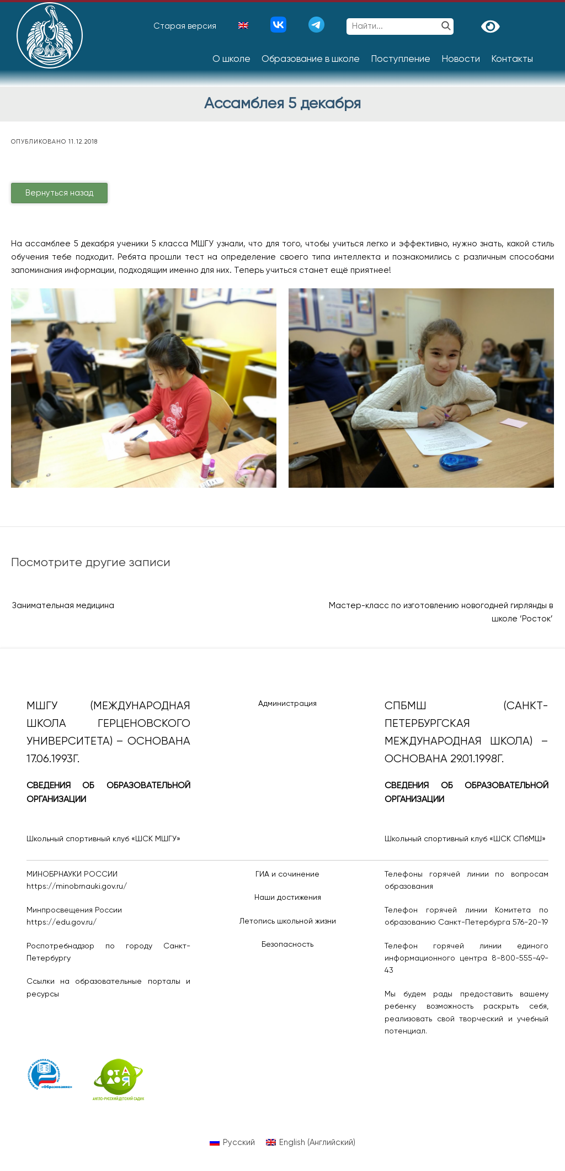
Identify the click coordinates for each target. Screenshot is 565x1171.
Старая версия (184, 26)
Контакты (512, 59)
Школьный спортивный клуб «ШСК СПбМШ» (465, 839)
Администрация (287, 704)
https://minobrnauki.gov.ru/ (76, 886)
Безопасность (287, 944)
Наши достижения (287, 897)
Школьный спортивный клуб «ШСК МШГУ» (103, 839)
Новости (460, 59)
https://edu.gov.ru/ (61, 922)
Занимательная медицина (63, 606)
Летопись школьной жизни (287, 921)
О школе (231, 59)
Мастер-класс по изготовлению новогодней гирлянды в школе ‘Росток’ (441, 612)
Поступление (400, 59)
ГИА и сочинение (287, 874)
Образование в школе (311, 59)
